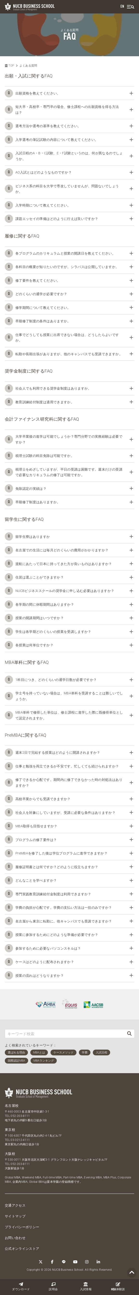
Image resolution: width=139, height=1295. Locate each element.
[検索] (129, 1033)
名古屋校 (12, 1106)
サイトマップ (15, 1216)
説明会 (53, 1286)
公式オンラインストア (22, 1249)
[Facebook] (52, 1262)
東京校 (10, 1130)
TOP (9, 65)
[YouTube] (75, 1262)
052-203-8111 (20, 1116)
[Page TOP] (132, 1273)
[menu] (130, 7)
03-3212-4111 (20, 1140)
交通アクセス (15, 1205)
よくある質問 (28, 65)
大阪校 (10, 1154)
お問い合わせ (15, 1238)
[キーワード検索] (64, 1033)
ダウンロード (21, 1286)
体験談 (118, 1286)
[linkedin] (98, 1262)
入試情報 (86, 1286)
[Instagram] (87, 1262)
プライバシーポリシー (22, 1227)
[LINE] (64, 1262)
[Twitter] (40, 1262)
